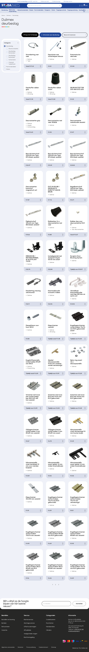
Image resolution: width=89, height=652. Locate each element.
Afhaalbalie (27, 630)
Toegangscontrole (61, 10)
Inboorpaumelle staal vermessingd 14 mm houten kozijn (77, 431)
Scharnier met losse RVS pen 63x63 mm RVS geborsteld (77, 396)
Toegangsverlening (72, 10)
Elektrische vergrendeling (12, 10)
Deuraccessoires (13, 48)
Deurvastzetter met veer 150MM (55, 121)
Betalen (4, 623)
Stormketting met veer (32, 55)
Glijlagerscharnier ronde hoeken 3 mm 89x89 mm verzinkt (33, 431)
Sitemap (53, 647)
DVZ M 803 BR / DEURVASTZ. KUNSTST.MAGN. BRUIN (54, 189)
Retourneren (6, 626)
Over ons (84, 10)
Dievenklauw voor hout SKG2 (32, 326)
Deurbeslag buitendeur (12, 56)
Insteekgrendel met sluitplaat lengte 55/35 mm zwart (55, 257)
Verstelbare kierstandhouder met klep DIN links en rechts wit (77, 293)
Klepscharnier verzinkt (53, 326)
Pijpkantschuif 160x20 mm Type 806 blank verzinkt (32, 223)
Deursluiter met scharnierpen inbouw (55, 55)
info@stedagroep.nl (74, 631)
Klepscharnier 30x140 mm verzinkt (33, 498)
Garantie (4, 630)
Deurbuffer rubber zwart (54, 88)
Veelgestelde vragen (30, 634)
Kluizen (31, 10)
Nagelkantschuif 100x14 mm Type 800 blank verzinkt (77, 188)
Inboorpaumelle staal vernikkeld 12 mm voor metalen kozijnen (32, 465)
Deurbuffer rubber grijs (32, 88)
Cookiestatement (43, 647)
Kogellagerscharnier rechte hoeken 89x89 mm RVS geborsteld (55, 533)
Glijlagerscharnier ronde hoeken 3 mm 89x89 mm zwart (55, 431)
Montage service (29, 623)
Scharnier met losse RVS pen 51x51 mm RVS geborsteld (55, 396)
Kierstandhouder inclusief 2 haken (54, 291)
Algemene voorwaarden (8, 647)
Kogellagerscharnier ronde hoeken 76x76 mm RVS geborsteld (77, 566)
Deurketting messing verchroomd (33, 291)
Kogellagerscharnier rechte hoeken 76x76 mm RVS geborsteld (55, 499)
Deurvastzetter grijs (33, 121)
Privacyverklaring (31, 647)
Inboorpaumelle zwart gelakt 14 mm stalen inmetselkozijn (55, 464)
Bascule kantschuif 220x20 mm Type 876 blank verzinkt (32, 155)
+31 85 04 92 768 (78, 629)
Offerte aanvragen (30, 626)
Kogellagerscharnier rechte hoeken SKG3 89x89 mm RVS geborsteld (33, 567)
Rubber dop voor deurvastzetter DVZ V (77, 223)
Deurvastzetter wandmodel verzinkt (77, 121)
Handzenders (50, 626)
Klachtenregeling (29, 637)
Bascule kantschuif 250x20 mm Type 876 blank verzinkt (54, 155)
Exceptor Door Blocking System (76, 257)
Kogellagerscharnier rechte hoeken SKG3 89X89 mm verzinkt (55, 566)
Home (3, 15)
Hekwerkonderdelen (22, 10)
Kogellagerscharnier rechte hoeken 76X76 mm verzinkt (33, 533)
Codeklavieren (50, 619)
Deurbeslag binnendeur (12, 52)
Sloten (53, 10)
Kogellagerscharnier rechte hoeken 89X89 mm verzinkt (77, 533)
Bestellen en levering (8, 619)
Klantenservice (28, 619)
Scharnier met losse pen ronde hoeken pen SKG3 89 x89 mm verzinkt (33, 397)
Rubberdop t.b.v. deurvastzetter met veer (55, 223)
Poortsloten (49, 623)
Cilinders (48, 630)
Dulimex (9, 15)
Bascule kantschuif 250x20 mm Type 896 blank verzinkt (77, 155)
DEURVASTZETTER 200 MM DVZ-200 (77, 88)
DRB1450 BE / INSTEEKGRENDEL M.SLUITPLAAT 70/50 (32, 258)
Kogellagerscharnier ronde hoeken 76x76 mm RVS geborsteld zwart (77, 327)
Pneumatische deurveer (75, 55)
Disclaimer (20, 647)
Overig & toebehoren (12, 63)
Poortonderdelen (38, 10)
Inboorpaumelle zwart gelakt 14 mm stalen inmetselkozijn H (77, 465)
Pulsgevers (47, 10)
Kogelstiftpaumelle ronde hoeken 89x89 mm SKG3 (33, 362)
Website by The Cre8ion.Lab (79, 648)
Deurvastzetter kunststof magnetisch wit (31, 188)
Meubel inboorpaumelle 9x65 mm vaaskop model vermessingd (55, 362)
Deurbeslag (5, 10)
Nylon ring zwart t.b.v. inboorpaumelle (76, 362)
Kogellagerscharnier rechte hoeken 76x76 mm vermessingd (77, 499)
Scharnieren (12, 60)
